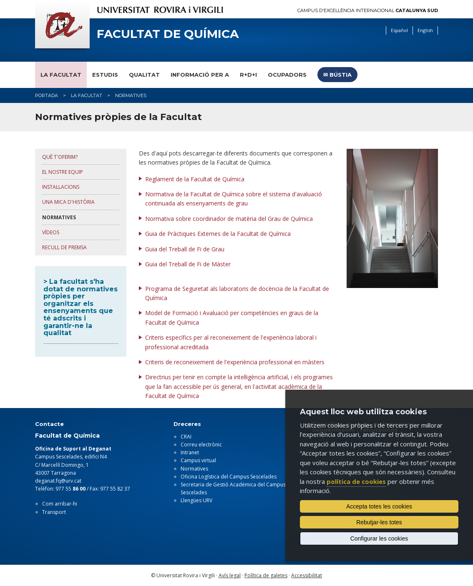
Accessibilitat (306, 575)
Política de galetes (265, 575)
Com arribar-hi (59, 503)
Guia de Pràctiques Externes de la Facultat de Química (218, 234)
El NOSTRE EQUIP (62, 171)
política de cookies (356, 481)
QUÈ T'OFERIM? (60, 156)
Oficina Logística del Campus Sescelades (229, 476)
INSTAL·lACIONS (60, 186)
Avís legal (230, 575)
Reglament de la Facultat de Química (194, 179)
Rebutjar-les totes (379, 522)
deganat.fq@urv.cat (58, 480)
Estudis (105, 74)
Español (399, 30)
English (425, 30)
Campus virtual (198, 460)
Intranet (190, 452)
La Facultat (60, 74)
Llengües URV (196, 500)
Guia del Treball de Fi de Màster (188, 264)
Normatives (194, 468)
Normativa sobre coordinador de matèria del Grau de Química (229, 219)
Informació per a (200, 74)
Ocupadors (287, 74)
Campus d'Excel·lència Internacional (367, 10)
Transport (54, 512)
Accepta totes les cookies (379, 506)
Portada (46, 95)
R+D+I (248, 74)
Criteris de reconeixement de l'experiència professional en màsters (235, 362)
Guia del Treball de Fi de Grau (185, 249)
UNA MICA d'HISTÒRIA (68, 201)
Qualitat (144, 74)
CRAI (186, 436)
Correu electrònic (201, 444)
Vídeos (50, 232)
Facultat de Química (168, 34)
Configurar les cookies (379, 538)
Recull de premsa (64, 247)
